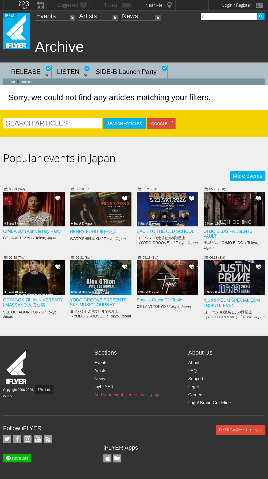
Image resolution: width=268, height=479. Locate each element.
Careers (195, 394)
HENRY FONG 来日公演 (93, 231)
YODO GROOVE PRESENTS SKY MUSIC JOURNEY (98, 302)
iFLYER (16, 367)
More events (247, 176)
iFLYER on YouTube (38, 439)
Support (195, 378)
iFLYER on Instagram (28, 439)
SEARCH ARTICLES (124, 123)
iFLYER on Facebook (17, 439)
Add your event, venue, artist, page (127, 394)
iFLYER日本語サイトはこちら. (240, 430)
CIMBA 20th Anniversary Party (32, 231)
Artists (88, 15)
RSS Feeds (48, 439)
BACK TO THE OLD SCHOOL (165, 231)
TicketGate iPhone (117, 458)
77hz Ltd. (44, 390)
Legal (193, 386)
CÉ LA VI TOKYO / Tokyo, (30, 238)
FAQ (192, 370)
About (193, 362)
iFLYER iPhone (107, 458)
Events (46, 15)
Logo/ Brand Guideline (209, 403)
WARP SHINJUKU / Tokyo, (98, 239)
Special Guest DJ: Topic (159, 300)
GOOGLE (159, 123)
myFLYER (104, 386)
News (130, 15)
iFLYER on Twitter (7, 439)
